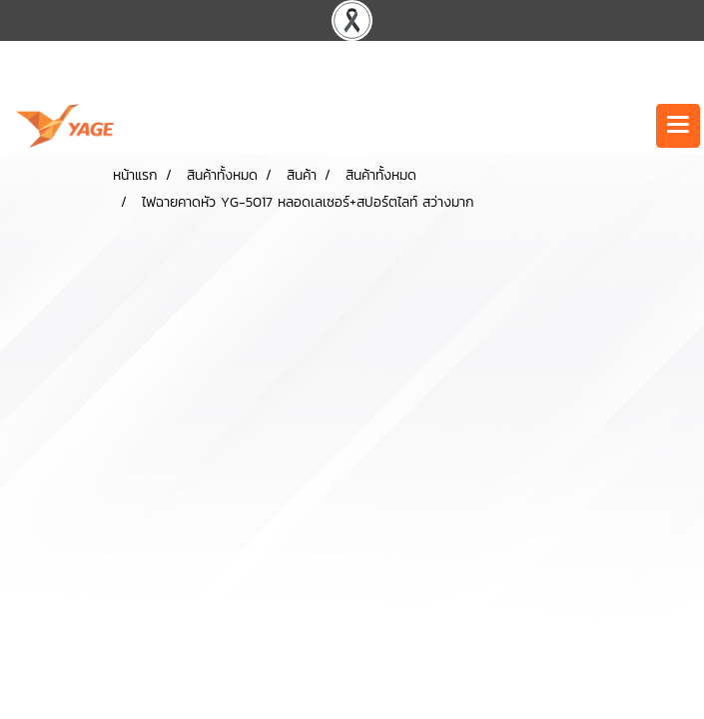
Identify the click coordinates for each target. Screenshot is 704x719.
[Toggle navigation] (678, 126)
